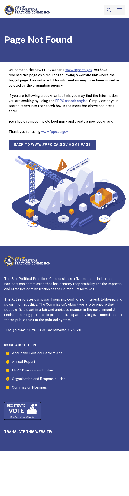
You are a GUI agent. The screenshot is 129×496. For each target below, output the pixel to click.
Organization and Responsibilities (38, 379)
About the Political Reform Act (37, 353)
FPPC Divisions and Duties (33, 370)
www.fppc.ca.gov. (78, 70)
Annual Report (23, 362)
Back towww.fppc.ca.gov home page (52, 145)
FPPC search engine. (71, 101)
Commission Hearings (29, 387)
